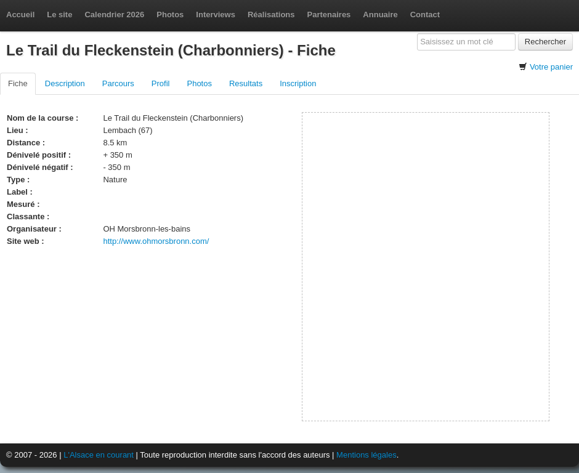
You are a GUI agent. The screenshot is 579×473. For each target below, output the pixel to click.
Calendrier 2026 (114, 14)
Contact (425, 14)
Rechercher (545, 41)
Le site (59, 14)
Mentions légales (366, 454)
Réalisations (271, 14)
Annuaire (380, 14)
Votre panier (551, 66)
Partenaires (329, 14)
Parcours (118, 83)
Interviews (215, 14)
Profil (161, 83)
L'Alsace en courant (98, 454)
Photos (170, 14)
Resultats (245, 83)
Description (65, 83)
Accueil (20, 14)
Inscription (298, 83)
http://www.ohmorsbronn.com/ (156, 241)
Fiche (18, 83)
